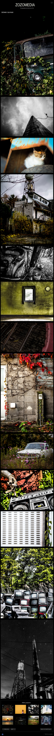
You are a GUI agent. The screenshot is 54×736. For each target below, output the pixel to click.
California (7, 720)
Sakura (33, 709)
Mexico (46, 709)
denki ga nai (20, 720)
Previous (6, 729)
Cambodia (46, 720)
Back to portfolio (46, 729)
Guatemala (20, 709)
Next (12, 729)
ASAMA (7, 709)
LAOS (33, 720)
